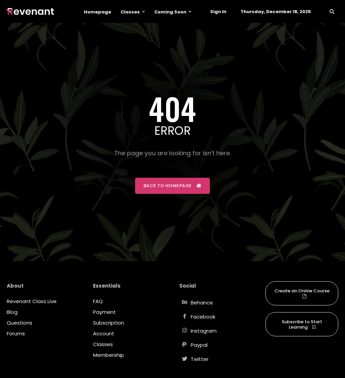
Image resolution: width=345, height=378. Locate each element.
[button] (331, 11)
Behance (202, 302)
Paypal (199, 344)
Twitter (200, 359)
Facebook (203, 316)
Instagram (204, 330)
